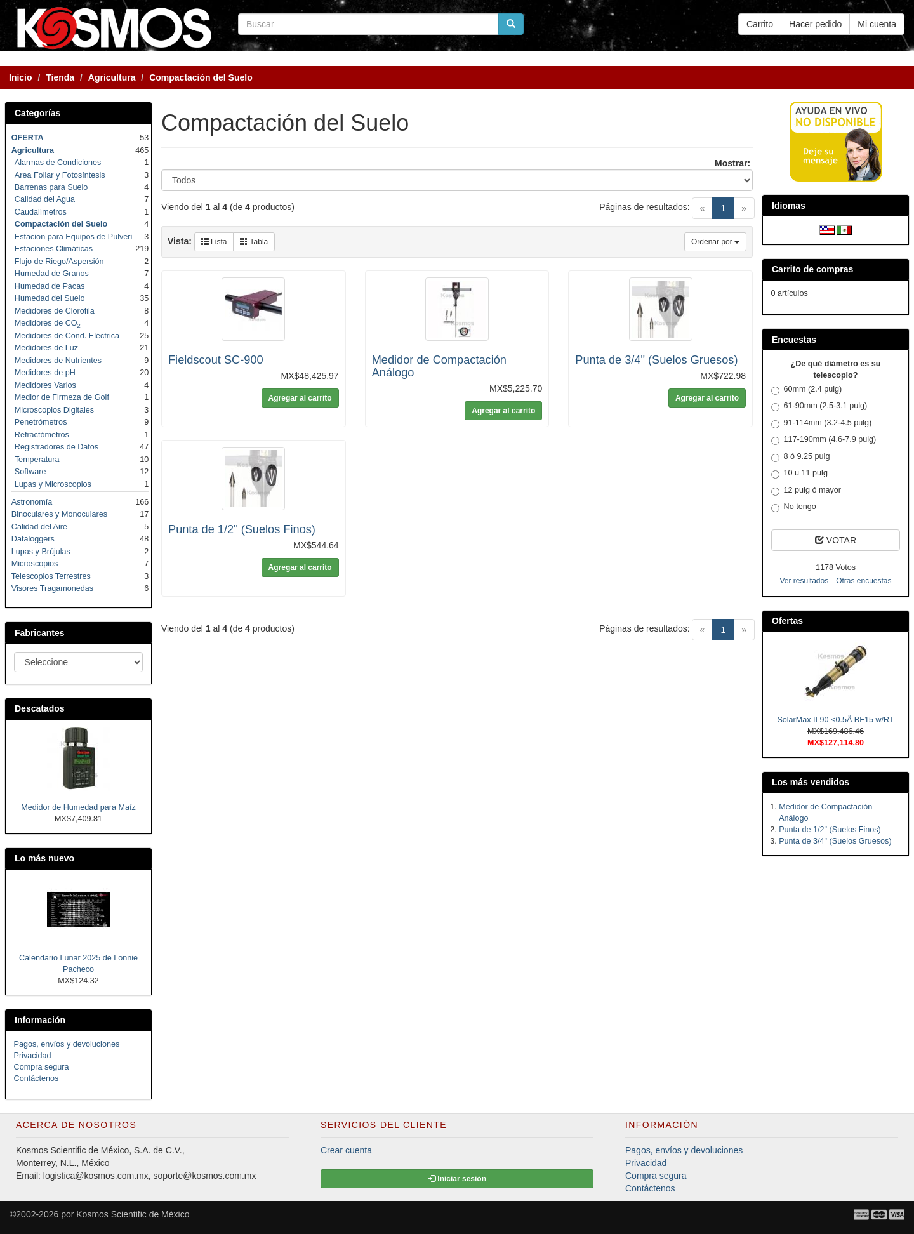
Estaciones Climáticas (54, 248)
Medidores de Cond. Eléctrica (67, 335)
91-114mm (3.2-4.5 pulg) (821, 423)
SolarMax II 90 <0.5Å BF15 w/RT (835, 719)
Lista (214, 241)
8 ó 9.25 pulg (800, 457)
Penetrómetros (41, 422)
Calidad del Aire (39, 526)
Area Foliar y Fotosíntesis (60, 175)
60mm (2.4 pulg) (806, 390)
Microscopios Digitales (54, 410)
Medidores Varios (45, 385)
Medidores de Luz (46, 347)
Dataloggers (33, 538)
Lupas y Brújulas (40, 551)
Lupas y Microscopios (53, 484)
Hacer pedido (815, 24)
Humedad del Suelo (50, 298)
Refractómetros (42, 434)
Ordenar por (715, 241)
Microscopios (34, 563)
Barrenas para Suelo (51, 187)
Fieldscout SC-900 (215, 360)
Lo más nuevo (44, 858)
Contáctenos (36, 1078)
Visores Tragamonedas (52, 588)
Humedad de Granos (52, 273)
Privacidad (32, 1055)
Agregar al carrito (300, 398)
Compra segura (41, 1067)
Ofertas (787, 621)
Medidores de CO (48, 323)
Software (30, 471)
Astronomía (31, 502)
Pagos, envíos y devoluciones (67, 1044)
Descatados (40, 708)
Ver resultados (803, 580)
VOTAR (835, 540)
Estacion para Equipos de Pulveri (74, 236)
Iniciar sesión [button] (457, 1178)
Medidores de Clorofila (55, 311)
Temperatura (37, 459)
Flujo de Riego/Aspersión (59, 261)
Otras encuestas (863, 580)
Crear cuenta (346, 1150)
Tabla (254, 241)
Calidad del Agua (45, 199)
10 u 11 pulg (799, 473)
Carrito (759, 24)
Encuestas (794, 340)
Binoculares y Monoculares (59, 514)
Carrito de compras (812, 269)
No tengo (793, 507)
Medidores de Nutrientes (58, 360)
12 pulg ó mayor (806, 491)
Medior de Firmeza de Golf (62, 397)
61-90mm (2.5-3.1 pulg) (819, 406)
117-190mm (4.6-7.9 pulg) (824, 440)
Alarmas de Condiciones (58, 162)
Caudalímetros (41, 212)
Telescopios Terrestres (51, 576)
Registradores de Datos (56, 446)
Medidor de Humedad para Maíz (78, 807)
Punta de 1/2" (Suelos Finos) (241, 529)
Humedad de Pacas (50, 286)
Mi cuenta (877, 24)
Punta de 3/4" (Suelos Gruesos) (656, 360)
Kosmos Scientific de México (132, 1214)
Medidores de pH (45, 372)
